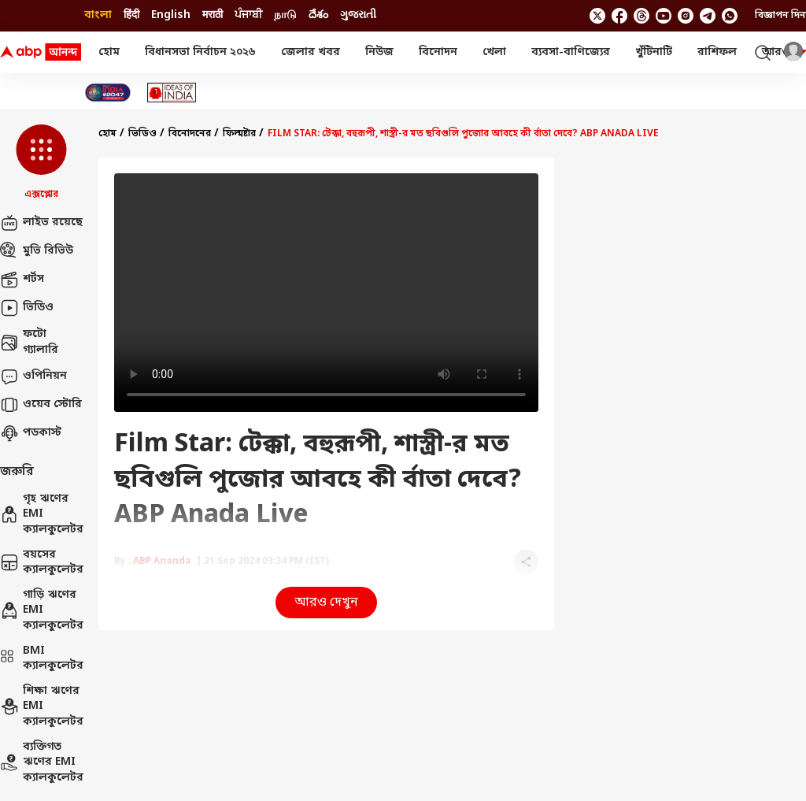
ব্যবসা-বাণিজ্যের (570, 52)
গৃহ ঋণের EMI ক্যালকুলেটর (41, 514)
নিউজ (379, 52)
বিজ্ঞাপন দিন (780, 15)
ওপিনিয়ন (33, 376)
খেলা (494, 52)
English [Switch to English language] (170, 15)
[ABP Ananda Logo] (41, 52)
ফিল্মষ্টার (239, 134)
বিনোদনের (189, 134)
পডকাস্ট (30, 433)
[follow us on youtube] (663, 15)
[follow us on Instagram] (685, 15)
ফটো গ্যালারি (29, 342)
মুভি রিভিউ (36, 251)
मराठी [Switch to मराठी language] (212, 15)
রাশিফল (717, 52)
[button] (41, 163)
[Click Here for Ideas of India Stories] (172, 92)
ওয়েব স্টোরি (41, 404)
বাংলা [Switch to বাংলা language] (98, 15)
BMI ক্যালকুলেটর (41, 658)
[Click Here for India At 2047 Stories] (107, 92)
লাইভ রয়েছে (41, 222)
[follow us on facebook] (619, 15)
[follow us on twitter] (597, 15)
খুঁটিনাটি (653, 52)
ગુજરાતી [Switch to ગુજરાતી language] (358, 15)
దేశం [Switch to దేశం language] (318, 15)
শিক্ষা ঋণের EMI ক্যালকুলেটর (41, 706)
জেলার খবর (310, 52)
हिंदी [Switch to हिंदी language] (131, 15)
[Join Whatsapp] (729, 15)
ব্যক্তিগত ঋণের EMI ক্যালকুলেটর (41, 762)
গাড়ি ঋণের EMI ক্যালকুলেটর (41, 610)
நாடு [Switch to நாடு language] (285, 15)
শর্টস (22, 279)
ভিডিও (27, 308)
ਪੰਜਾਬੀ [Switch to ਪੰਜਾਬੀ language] (248, 15)
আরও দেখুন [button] (326, 602)
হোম (109, 52)
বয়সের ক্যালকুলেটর (41, 562)
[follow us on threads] (641, 15)
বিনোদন (438, 52)
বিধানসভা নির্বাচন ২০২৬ (200, 52)
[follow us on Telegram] (707, 15)
